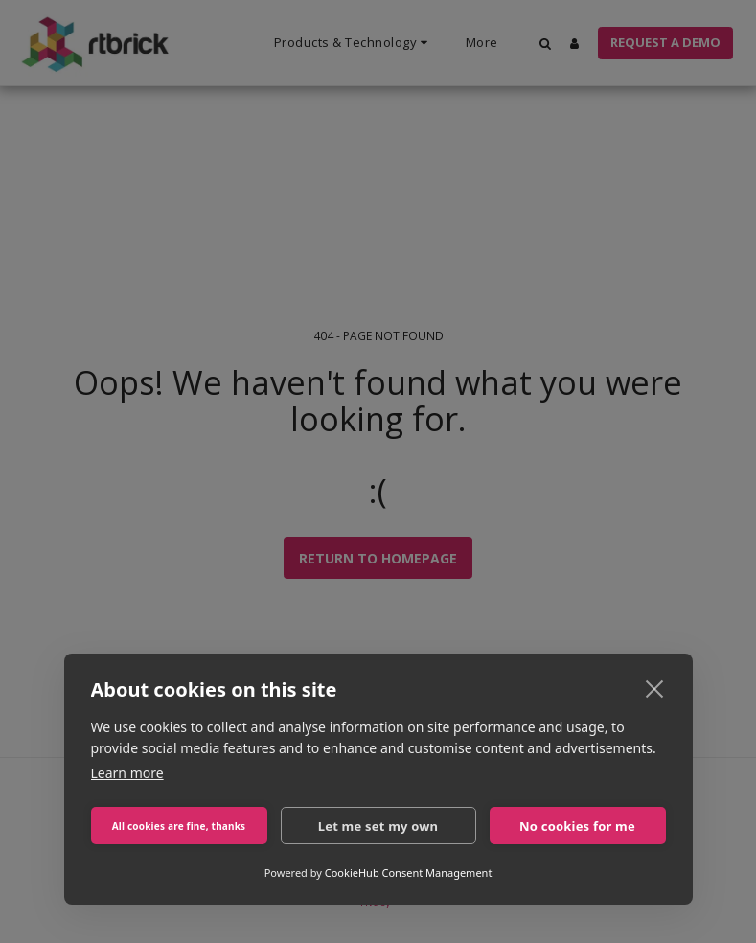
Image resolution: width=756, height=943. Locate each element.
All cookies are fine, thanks (179, 826)
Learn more (127, 773)
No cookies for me (577, 826)
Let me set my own (378, 826)
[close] (655, 688)
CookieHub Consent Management (409, 872)
